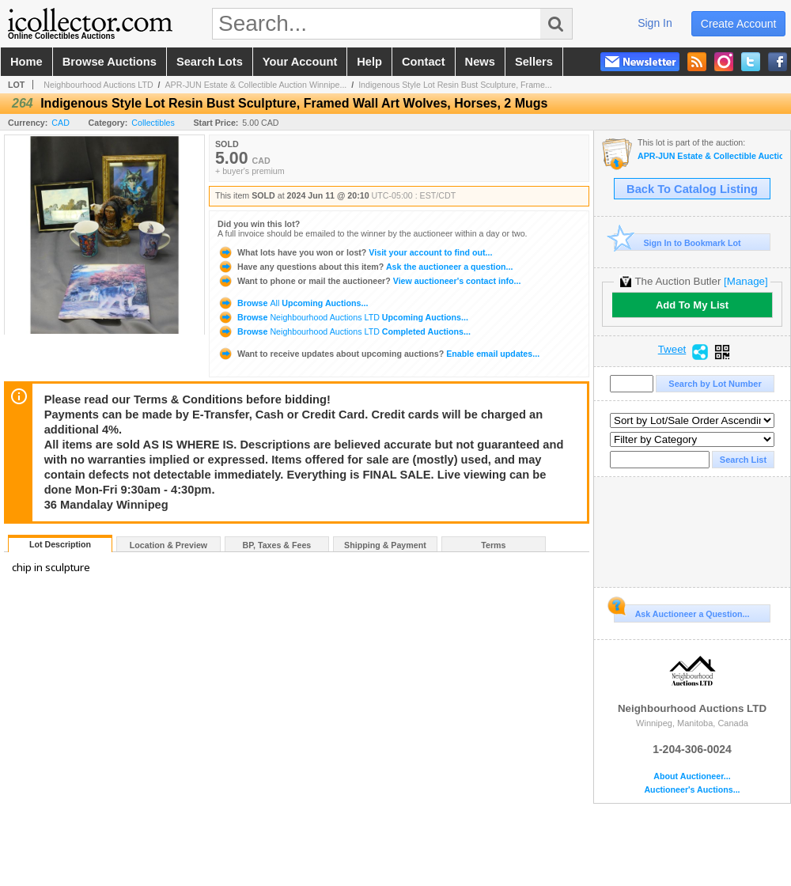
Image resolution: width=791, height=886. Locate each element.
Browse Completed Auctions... (344, 331)
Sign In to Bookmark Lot (677, 242)
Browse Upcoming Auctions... (293, 303)
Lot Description (60, 544)
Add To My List (692, 305)
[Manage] (745, 281)
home (26, 61)
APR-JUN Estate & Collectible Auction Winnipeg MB (710, 156)
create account (739, 23)
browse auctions (109, 61)
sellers (534, 61)
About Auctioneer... (691, 776)
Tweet (672, 349)
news (480, 61)
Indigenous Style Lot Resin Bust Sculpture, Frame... (455, 84)
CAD (60, 122)
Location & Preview (168, 545)
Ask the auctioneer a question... (365, 266)
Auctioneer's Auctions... (692, 790)
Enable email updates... (378, 353)
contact (423, 61)
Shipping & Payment (385, 545)
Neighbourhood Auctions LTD (98, 84)
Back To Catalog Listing (692, 189)
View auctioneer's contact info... (369, 281)
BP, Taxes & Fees (277, 545)
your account (300, 61)
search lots (209, 61)
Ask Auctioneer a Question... (681, 611)
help (369, 61)
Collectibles (153, 122)
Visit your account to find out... (355, 252)
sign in (655, 23)
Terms (493, 545)
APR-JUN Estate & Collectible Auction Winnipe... (256, 84)
